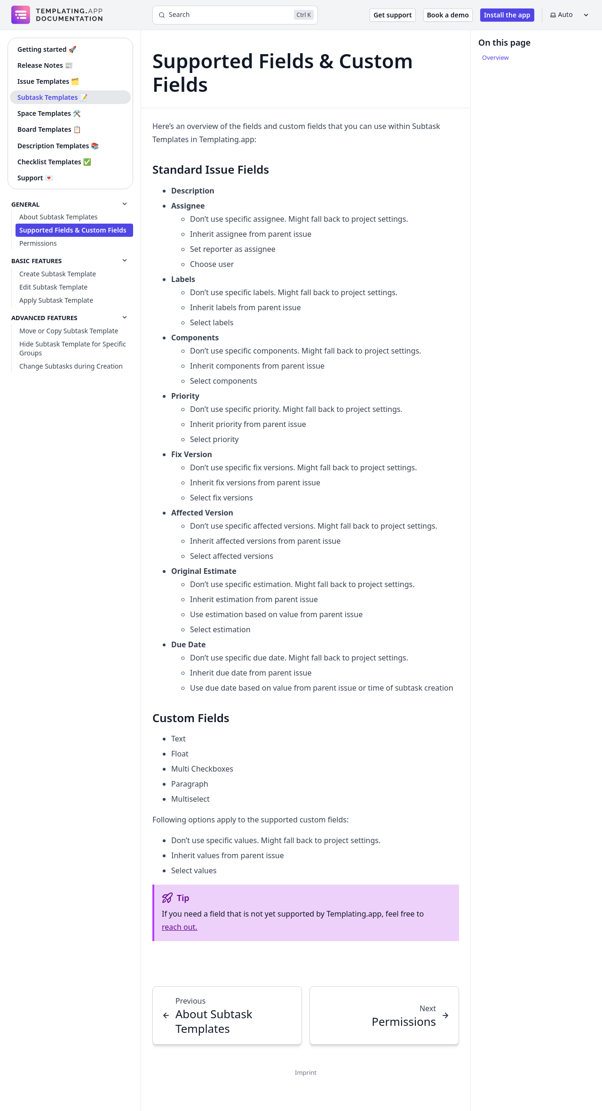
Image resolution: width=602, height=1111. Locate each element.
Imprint (306, 1072)
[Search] (235, 15)
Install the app (507, 14)
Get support (392, 14)
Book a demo (448, 14)
